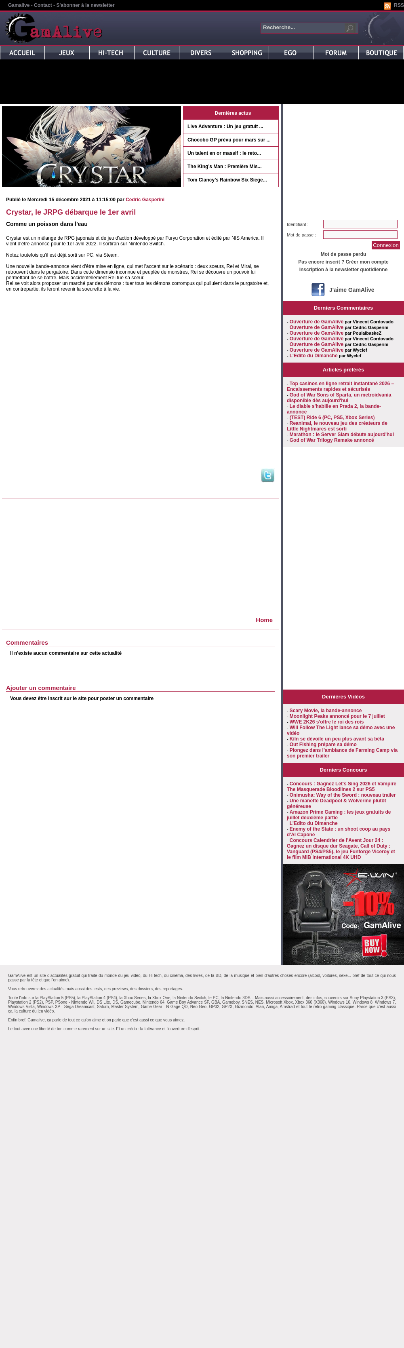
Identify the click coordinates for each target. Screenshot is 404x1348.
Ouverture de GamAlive (316, 322)
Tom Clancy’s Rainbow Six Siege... (227, 180)
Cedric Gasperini (145, 200)
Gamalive (18, 5)
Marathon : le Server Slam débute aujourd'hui (342, 434)
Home (264, 619)
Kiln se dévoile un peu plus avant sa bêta (337, 739)
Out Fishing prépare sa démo (323, 744)
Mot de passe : (301, 234)
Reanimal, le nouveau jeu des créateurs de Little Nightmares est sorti (337, 426)
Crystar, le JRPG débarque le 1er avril (71, 212)
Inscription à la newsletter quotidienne (343, 269)
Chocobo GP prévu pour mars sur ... (229, 140)
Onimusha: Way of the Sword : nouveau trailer (343, 795)
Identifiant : (298, 224)
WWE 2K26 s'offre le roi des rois (327, 722)
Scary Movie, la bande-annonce (326, 710)
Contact (43, 5)
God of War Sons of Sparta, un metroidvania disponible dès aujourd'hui (339, 397)
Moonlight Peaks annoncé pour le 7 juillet (337, 716)
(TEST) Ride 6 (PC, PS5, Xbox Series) (332, 417)
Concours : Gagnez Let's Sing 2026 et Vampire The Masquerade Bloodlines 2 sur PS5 (341, 786)
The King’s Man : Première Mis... (224, 166)
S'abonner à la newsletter (85, 5)
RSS (399, 5)
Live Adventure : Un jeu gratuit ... (225, 126)
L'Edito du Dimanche (314, 356)
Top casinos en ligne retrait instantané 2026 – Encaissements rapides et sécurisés (340, 386)
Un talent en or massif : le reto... (224, 153)
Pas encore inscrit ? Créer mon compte (343, 262)
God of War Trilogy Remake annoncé (332, 440)
